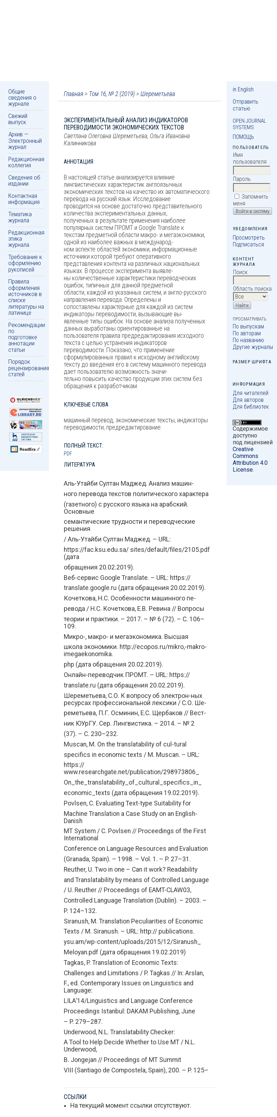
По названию (248, 340)
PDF (68, 453)
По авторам (247, 333)
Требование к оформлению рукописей (25, 263)
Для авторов (248, 399)
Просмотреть (249, 237)
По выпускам (248, 326)
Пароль (242, 179)
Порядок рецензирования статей (28, 368)
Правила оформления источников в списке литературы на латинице (26, 297)
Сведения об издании (24, 180)
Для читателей (250, 393)
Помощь (243, 136)
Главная (73, 93)
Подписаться (248, 244)
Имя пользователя (250, 158)
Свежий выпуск (17, 119)
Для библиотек (251, 406)
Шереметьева (157, 93)
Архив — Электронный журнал (25, 140)
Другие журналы (253, 347)
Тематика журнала (20, 217)
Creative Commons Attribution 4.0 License (250, 459)
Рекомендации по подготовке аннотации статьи (26, 337)
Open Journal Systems (249, 124)
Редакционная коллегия (26, 162)
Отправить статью (245, 105)
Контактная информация (24, 198)
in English (243, 89)
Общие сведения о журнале (22, 98)
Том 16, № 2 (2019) (112, 93)
